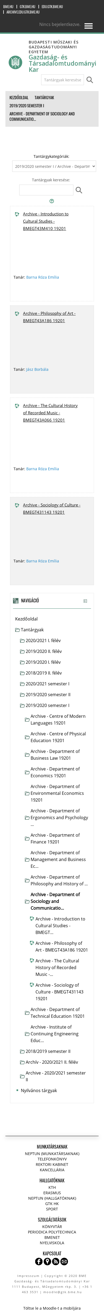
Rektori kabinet (52, 1164)
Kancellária (52, 1169)
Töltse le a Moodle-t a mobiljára (52, 1308)
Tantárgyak (32, 630)
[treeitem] (52, 619)
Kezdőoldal (26, 619)
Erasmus (52, 1192)
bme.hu (8, 6)
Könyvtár (52, 1226)
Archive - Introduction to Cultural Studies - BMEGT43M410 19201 (46, 221)
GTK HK (52, 1203)
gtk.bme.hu (27, 6)
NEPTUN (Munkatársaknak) (52, 1153)
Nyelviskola (52, 1242)
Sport (52, 1209)
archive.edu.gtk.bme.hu (23, 12)
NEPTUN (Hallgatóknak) (52, 1198)
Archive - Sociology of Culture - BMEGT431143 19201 (51, 508)
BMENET (52, 1237)
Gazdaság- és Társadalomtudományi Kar (62, 63)
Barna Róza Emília (42, 277)
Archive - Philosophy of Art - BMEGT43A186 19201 (49, 317)
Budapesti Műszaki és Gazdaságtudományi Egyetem (54, 46)
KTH (52, 1187)
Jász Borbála (37, 369)
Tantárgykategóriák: (51, 156)
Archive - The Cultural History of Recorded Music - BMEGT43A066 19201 (50, 413)
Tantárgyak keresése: (51, 179)
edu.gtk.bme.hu (52, 6)
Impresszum (28, 1276)
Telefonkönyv (52, 1159)
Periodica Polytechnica (52, 1232)
